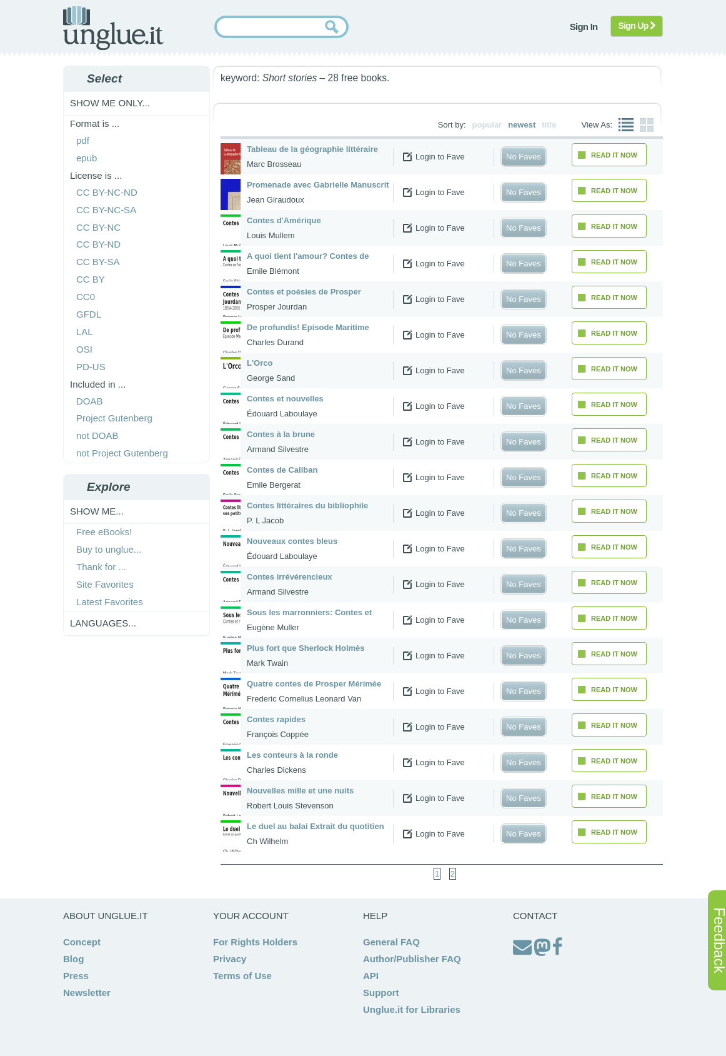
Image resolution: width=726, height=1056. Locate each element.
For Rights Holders (255, 942)
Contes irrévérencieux (289, 576)
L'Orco (259, 363)
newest (521, 124)
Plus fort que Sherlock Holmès (306, 648)
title (549, 124)
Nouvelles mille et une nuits (300, 790)
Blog (73, 958)
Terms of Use (242, 975)
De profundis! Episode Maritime (308, 327)
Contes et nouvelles (285, 398)
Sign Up (637, 26)
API (371, 975)
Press (76, 975)
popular (487, 124)
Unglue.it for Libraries (411, 1009)
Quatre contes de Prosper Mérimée (314, 683)
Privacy (229, 958)
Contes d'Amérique (284, 220)
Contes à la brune (281, 434)
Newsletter (87, 992)
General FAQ (391, 942)
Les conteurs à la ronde (292, 755)
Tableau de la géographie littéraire (312, 149)
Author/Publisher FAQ (412, 958)
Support (381, 992)
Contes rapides (276, 719)
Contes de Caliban (282, 470)
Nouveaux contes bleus (292, 541)
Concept (82, 942)
